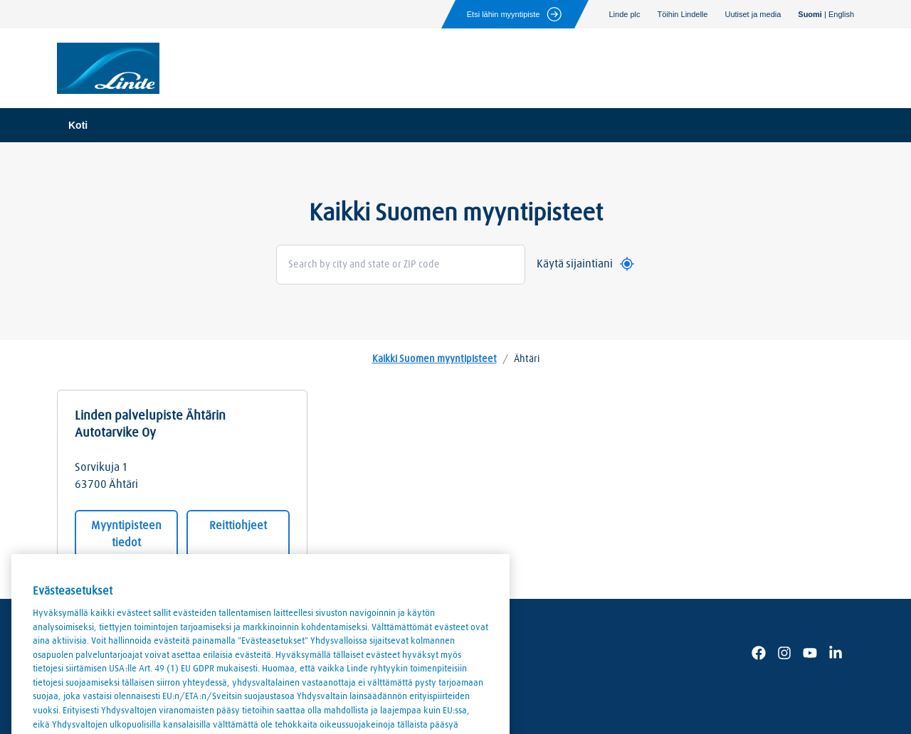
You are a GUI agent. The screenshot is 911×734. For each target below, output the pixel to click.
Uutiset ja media (753, 14)
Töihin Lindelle (683, 14)
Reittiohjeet (238, 525)
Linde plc (624, 14)
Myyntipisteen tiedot (126, 534)
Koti (78, 125)
